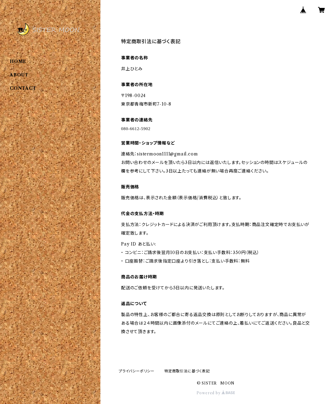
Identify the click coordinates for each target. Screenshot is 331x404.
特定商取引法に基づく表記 (187, 371)
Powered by (216, 393)
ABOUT (19, 75)
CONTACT (23, 88)
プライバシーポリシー (137, 371)
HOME (18, 61)
